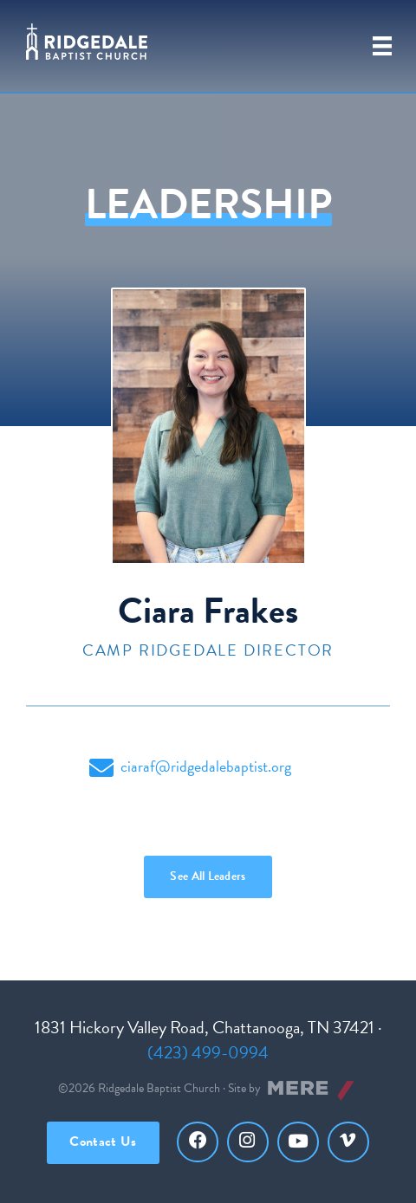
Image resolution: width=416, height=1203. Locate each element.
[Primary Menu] (382, 46)
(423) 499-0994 (208, 1052)
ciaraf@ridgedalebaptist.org (190, 767)
